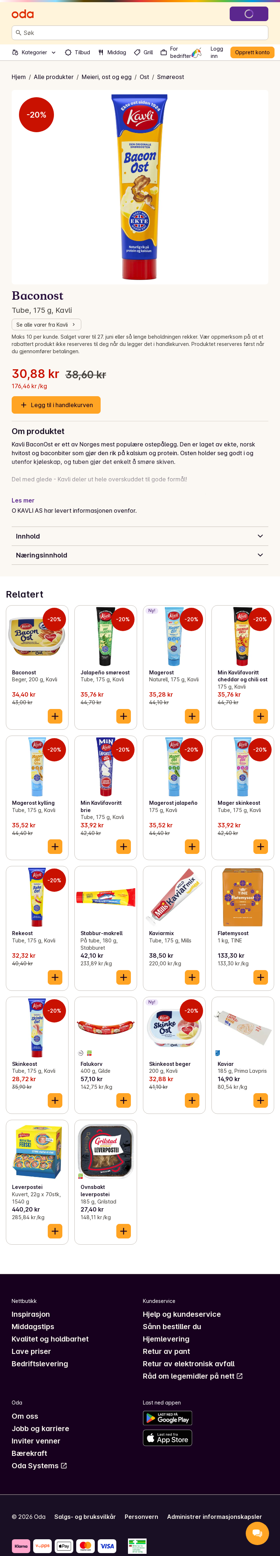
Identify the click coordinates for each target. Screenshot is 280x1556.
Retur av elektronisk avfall (188, 1363)
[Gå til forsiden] (23, 13)
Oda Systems (39, 1465)
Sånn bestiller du (172, 1326)
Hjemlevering (166, 1339)
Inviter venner (36, 1441)
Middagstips (33, 1326)
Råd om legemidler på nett (193, 1376)
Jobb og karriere (40, 1428)
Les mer (23, 500)
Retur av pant (166, 1351)
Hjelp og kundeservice (182, 1314)
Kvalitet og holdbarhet (50, 1339)
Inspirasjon (31, 1314)
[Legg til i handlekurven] (55, 716)
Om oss (25, 1416)
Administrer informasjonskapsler (214, 1516)
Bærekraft (29, 1453)
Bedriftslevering (40, 1363)
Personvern (141, 1516)
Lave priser (31, 1351)
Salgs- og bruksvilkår (85, 1516)
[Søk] (18, 32)
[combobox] (144, 33)
